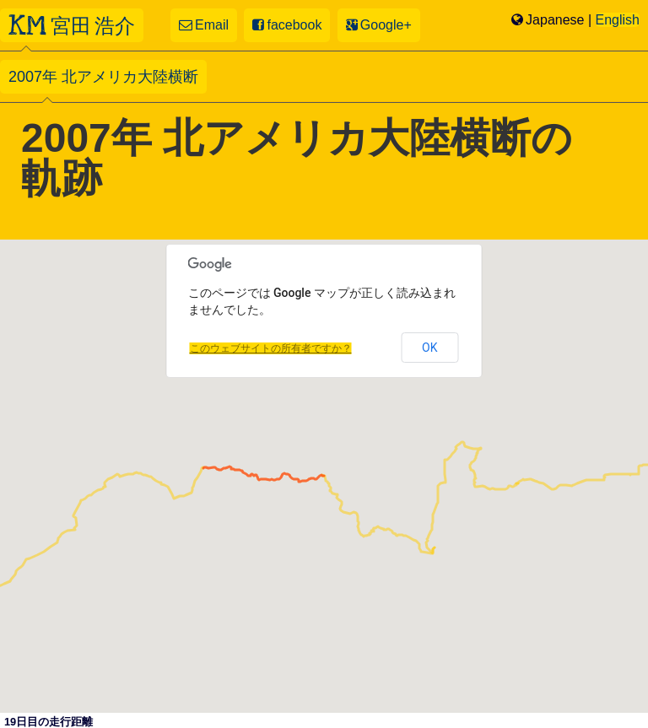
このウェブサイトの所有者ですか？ (271, 348)
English (618, 20)
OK (429, 347)
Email (204, 25)
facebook (286, 25)
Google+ (379, 25)
